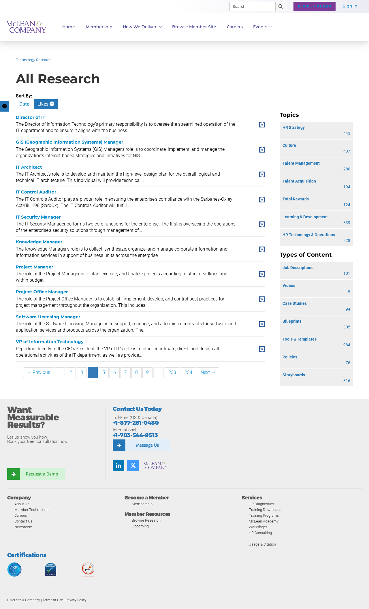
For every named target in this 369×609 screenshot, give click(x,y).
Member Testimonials (32, 509)
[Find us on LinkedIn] (118, 465)
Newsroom (23, 527)
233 (172, 372)
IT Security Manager (38, 217)
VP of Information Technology (50, 341)
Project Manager (34, 267)
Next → (208, 372)
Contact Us (23, 521)
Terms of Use (53, 600)
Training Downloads (265, 509)
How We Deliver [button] (142, 27)
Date (24, 104)
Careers (20, 515)
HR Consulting (260, 533)
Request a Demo (41, 474)
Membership (99, 26)
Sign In (350, 6)
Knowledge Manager (39, 242)
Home (68, 26)
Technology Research (34, 60)
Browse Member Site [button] (194, 26)
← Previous (38, 372)
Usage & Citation (262, 544)
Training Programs (264, 515)
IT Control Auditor (36, 192)
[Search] (250, 6)
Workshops (258, 527)
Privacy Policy (75, 600)
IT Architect (29, 167)
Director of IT (30, 117)
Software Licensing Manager (48, 316)
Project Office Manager (42, 291)
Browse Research (146, 520)
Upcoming (140, 526)
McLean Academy (263, 521)
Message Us (147, 445)
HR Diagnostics (261, 504)
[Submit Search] (281, 6)
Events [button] (262, 27)
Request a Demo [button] (314, 6)
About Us (21, 504)
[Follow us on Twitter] (133, 465)
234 (188, 372)
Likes (45, 104)
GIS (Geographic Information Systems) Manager (69, 142)
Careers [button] (235, 26)
